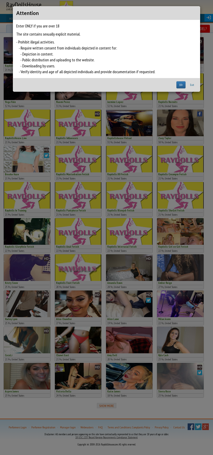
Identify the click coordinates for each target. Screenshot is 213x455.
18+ (181, 85)
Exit (192, 85)
